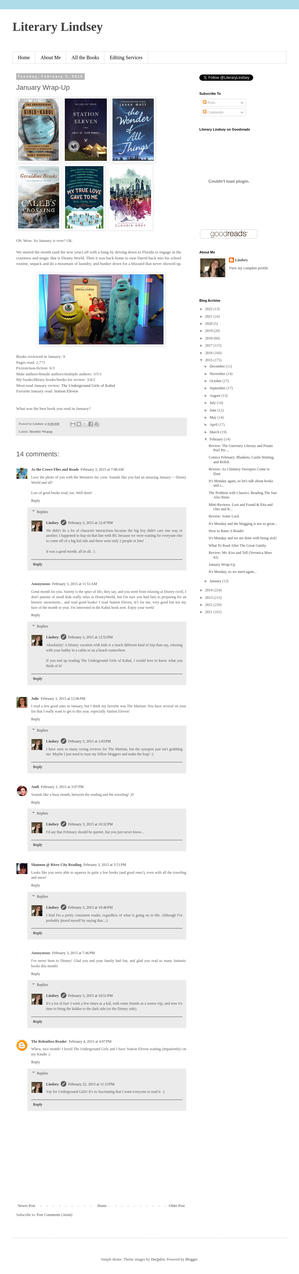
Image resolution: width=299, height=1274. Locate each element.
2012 (209, 605)
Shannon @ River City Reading (56, 865)
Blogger (191, 1259)
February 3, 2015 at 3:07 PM (62, 787)
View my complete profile (248, 268)
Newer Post (26, 1206)
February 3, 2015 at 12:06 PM (63, 698)
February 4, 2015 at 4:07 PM (90, 1041)
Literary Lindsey (57, 27)
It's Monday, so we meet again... (233, 572)
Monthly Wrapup (40, 431)
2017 (209, 345)
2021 (209, 316)
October (216, 381)
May (213, 417)
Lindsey (52, 523)
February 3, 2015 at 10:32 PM (90, 824)
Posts (209, 102)
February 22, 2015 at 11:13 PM (91, 1084)
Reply (35, 500)
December (218, 366)
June (213, 410)
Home (24, 57)
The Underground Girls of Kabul (88, 385)
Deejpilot (158, 1259)
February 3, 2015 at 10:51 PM (90, 995)
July (213, 403)
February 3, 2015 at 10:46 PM (90, 907)
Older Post (177, 1206)
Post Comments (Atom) (54, 1215)
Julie (35, 698)
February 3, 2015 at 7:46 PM (73, 953)
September (218, 388)
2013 (209, 597)
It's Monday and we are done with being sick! (243, 538)
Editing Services (126, 57)
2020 (209, 323)
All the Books (85, 57)
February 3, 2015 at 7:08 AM (102, 469)
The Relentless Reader (49, 1041)
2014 (209, 590)
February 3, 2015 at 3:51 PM (104, 865)
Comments (213, 112)
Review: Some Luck (224, 516)
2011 (209, 612)
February (217, 439)
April (214, 424)
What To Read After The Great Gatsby (237, 545)
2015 (209, 360)
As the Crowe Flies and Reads (55, 469)
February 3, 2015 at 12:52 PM (90, 637)
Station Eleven (66, 391)
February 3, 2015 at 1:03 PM (89, 741)
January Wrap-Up (222, 564)
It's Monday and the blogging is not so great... (243, 524)
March (215, 432)
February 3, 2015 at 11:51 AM (74, 584)
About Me (50, 57)
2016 (209, 353)
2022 (209, 309)
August (215, 395)
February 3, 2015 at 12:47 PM (90, 523)
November (218, 374)
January (216, 581)
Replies (42, 512)
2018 (209, 338)
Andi (35, 787)
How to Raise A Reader (226, 531)
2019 (209, 331)
